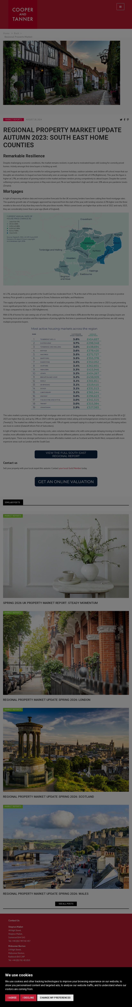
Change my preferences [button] (55, 997)
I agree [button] (12, 997)
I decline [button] (28, 997)
